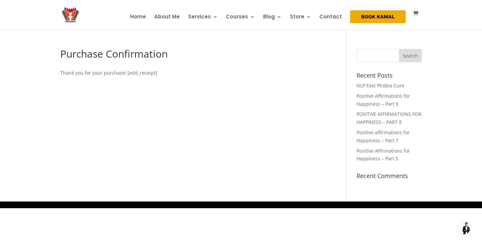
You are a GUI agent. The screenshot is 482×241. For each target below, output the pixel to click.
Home (138, 17)
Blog (269, 17)
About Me (167, 17)
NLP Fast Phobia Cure (380, 85)
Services (199, 17)
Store (297, 17)
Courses (237, 17)
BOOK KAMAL (378, 17)
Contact (330, 17)
